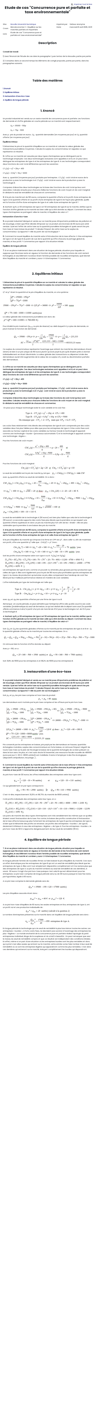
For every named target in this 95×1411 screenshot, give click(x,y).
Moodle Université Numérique (23, 24)
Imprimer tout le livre (81, 4)
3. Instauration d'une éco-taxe (16, 96)
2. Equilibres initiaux (11, 92)
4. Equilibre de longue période (16, 100)
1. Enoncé (7, 88)
